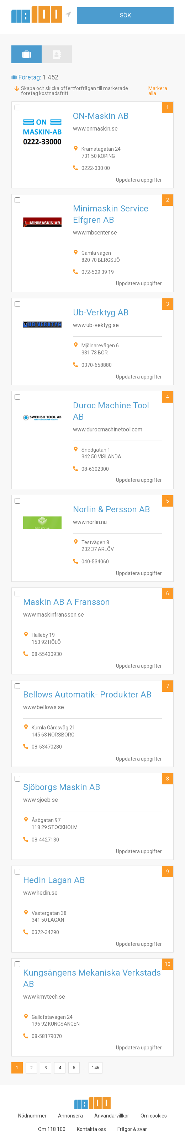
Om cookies (154, 1116)
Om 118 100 (51, 1129)
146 (95, 1067)
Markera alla (157, 90)
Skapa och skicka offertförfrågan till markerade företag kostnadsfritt (74, 90)
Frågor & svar (132, 1129)
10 (167, 964)
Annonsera (70, 1116)
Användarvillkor (111, 1116)
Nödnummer (32, 1116)
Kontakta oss (91, 1129)
